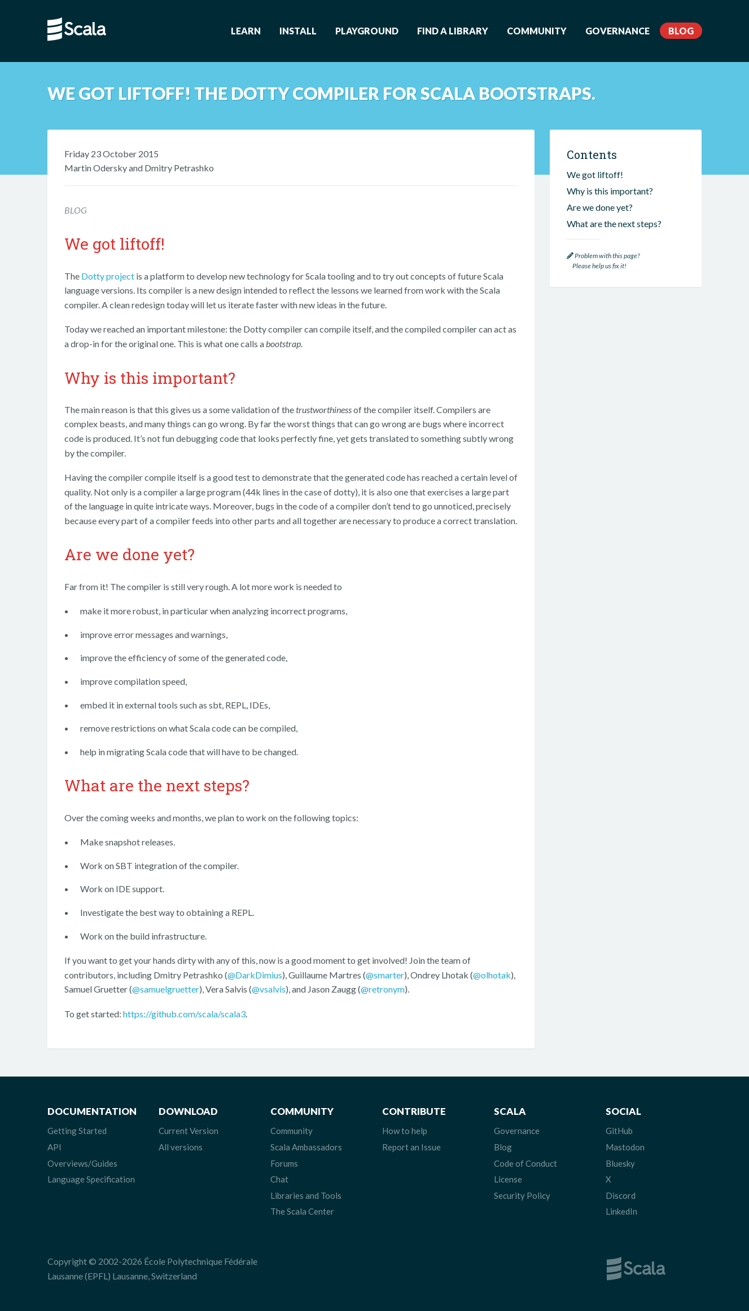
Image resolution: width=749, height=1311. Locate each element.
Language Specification (91, 1179)
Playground (366, 30)
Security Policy (522, 1195)
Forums (284, 1163)
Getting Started (77, 1131)
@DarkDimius (254, 974)
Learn (246, 30)
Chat (279, 1179)
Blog (681, 30)
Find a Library (452, 30)
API (54, 1147)
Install (298, 30)
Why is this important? (610, 190)
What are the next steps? (614, 223)
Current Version (188, 1131)
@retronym (383, 989)
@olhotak (492, 974)
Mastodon (625, 1147)
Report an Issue (411, 1147)
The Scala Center (302, 1211)
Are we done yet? (600, 207)
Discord (621, 1195)
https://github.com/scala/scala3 (184, 1013)
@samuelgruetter (165, 989)
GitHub (619, 1131)
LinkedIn (621, 1211)
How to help (404, 1131)
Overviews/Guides (82, 1163)
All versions (181, 1147)
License (508, 1179)
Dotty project (107, 276)
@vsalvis (269, 989)
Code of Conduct (525, 1163)
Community (537, 30)
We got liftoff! (595, 174)
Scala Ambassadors (306, 1147)
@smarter (385, 974)
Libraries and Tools (305, 1195)
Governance (617, 30)
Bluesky (620, 1163)
